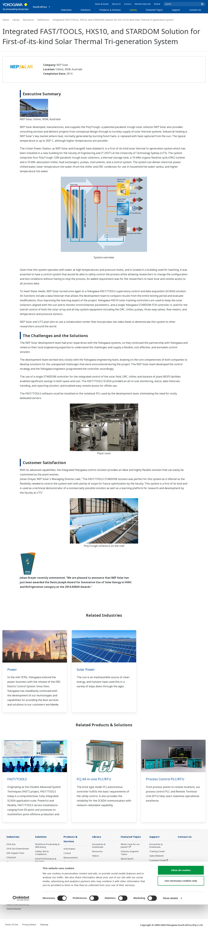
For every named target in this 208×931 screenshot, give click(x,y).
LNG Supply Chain (15, 853)
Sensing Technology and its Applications (131, 885)
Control (67, 853)
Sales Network (156, 855)
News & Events (102, 4)
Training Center (157, 851)
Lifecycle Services (72, 873)
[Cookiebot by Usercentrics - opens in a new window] (21, 924)
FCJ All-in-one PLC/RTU (94, 779)
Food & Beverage (15, 886)
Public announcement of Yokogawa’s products (76, 884)
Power (12, 669)
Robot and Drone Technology (129, 878)
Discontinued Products (160, 864)
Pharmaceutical (14, 882)
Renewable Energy (15, 866)
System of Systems (130, 863)
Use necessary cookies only (181, 907)
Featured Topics (154, 9)
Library (133, 9)
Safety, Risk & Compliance (42, 853)
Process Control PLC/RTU (165, 779)
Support (176, 9)
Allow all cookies (181, 896)
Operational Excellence (46, 865)
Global (157, 4)
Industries (66, 9)
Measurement (71, 857)
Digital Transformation (132, 867)
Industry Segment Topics (130, 853)
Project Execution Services (72, 868)
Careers (127, 4)
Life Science (69, 878)
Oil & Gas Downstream (17, 848)
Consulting (69, 862)
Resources (28, 19)
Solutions (86, 9)
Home (5, 19)
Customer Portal (157, 860)
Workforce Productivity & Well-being (47, 846)
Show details (170, 924)
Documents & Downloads (98, 846)
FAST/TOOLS (17, 779)
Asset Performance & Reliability (45, 860)
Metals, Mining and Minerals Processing (16, 876)
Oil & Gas (11, 844)
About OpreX (127, 858)
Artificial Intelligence (131, 872)
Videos (95, 855)
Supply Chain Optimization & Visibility (46, 881)
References (43, 19)
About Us (116, 4)
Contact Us (195, 9)
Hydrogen (11, 870)
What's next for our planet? (130, 846)
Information (69, 849)
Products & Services (110, 9)
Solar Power (86, 669)
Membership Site (143, 4)
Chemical (11, 857)
